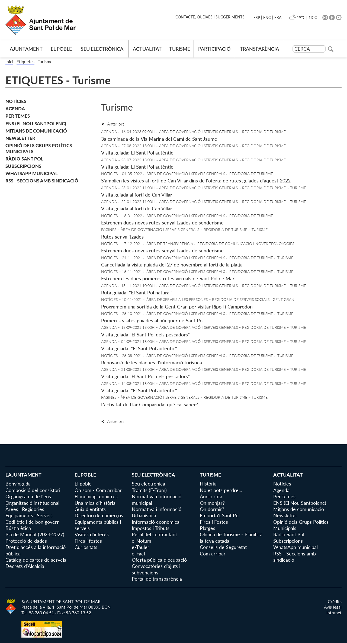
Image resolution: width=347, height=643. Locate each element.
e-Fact (138, 554)
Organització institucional (32, 503)
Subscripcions (23, 166)
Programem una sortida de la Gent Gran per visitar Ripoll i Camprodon (177, 307)
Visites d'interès (92, 534)
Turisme (179, 49)
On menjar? (212, 503)
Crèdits (335, 601)
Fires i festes (88, 541)
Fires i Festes (214, 522)
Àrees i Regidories (24, 509)
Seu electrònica (102, 49)
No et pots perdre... (221, 490)
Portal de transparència (157, 579)
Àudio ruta (211, 496)
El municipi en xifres (96, 496)
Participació (214, 49)
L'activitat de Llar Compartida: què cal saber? (149, 404)
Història (208, 484)
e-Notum (141, 541)
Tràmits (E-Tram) (149, 490)
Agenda (15, 108)
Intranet (334, 612)
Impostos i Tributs (150, 528)
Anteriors (112, 123)
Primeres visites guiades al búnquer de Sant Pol (152, 320)
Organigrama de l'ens (28, 496)
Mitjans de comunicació (36, 131)
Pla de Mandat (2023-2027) (34, 534)
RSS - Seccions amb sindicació (41, 181)
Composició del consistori (32, 490)
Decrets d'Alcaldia (24, 566)
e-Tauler (140, 547)
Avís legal (333, 606)
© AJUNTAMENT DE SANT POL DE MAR (61, 601)
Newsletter (20, 138)
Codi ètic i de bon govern (32, 522)
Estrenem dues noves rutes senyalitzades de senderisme (162, 223)
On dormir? (212, 509)
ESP (256, 17)
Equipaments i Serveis (29, 515)
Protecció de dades (26, 541)
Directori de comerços (99, 515)
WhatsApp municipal (31, 173)
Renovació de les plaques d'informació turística (151, 362)
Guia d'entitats (90, 509)
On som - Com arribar (98, 490)
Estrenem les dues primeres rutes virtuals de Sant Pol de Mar (167, 278)
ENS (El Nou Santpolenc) (35, 123)
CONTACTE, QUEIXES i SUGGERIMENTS (210, 17)
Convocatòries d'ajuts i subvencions (156, 569)
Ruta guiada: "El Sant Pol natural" (136, 292)
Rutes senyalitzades (122, 237)
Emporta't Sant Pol (220, 515)
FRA (277, 17)
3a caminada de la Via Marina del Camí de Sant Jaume (159, 139)
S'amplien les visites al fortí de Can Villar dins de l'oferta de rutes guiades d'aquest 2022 (196, 181)
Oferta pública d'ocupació (159, 560)
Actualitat (147, 49)
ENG (267, 17)
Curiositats (86, 547)
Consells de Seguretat (223, 547)
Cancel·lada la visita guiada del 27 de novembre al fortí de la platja (172, 265)
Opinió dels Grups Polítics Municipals (38, 148)
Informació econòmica (155, 522)
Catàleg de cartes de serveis (35, 560)
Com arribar (213, 554)
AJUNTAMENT (26, 49)
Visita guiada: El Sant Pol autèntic (137, 153)
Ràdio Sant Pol (24, 159)
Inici (9, 61)
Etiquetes (25, 61)
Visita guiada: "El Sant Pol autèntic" (139, 348)
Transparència (259, 49)
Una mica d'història (95, 503)
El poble (61, 49)
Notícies (15, 101)
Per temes (17, 116)
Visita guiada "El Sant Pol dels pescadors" (145, 334)
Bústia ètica (18, 528)
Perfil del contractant (154, 534)
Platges (207, 528)
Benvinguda (18, 484)
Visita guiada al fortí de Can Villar (136, 195)
